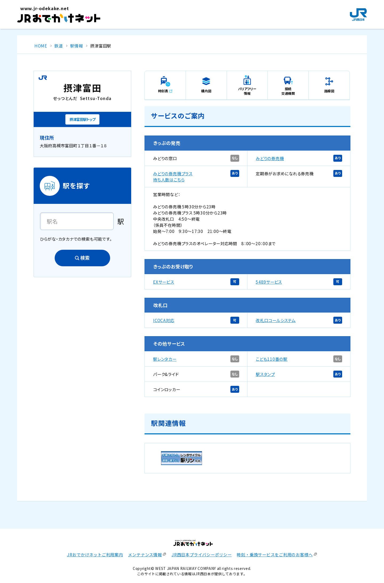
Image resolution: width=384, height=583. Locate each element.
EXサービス (163, 282)
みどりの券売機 (270, 158)
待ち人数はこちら (169, 180)
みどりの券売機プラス (173, 173)
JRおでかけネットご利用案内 (95, 554)
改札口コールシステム (276, 320)
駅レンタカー (165, 359)
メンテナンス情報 (145, 554)
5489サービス (269, 282)
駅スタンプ (265, 374)
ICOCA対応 (163, 320)
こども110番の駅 (271, 359)
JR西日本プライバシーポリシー (201, 554)
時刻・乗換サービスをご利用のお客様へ (275, 554)
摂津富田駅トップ (82, 119)
